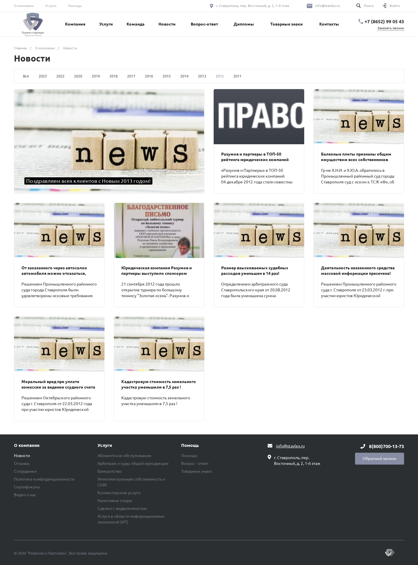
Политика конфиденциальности (44, 479)
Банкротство (110, 471)
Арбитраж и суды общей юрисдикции (133, 463)
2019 (96, 76)
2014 (184, 76)
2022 (60, 76)
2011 (237, 76)
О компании (24, 6)
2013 (202, 76)
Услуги (50, 6)
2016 (149, 76)
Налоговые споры (115, 500)
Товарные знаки (196, 471)
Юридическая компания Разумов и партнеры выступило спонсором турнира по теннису (156, 273)
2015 (167, 76)
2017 (131, 76)
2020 (78, 76)
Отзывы (22, 463)
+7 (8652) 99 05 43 (384, 21)
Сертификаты (27, 487)
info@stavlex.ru (327, 6)
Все (26, 76)
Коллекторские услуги (119, 492)
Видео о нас (25, 494)
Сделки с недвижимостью (122, 508)
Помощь (75, 6)
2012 (220, 76)
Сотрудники (25, 471)
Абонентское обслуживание (124, 455)
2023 (43, 76)
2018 (113, 76)
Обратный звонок (380, 458)
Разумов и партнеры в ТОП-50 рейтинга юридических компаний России (255, 159)
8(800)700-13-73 (386, 446)
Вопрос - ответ (194, 463)
